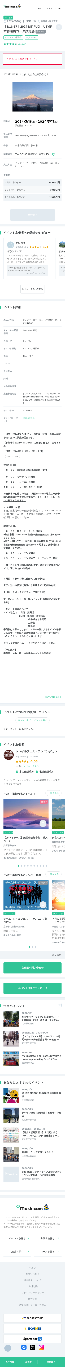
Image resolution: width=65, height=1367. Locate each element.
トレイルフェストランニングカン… (38, 751)
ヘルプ (32, 1267)
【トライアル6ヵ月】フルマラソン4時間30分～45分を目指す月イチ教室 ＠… (41, 1038)
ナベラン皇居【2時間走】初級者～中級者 (41, 1114)
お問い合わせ (32, 1274)
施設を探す (17, 1251)
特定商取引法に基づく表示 (32, 1305)
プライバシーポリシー (32, 1292)
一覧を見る (53, 793)
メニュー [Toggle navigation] (57, 6)
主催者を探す (47, 1238)
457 (29, 766)
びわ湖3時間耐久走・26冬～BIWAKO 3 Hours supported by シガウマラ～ (41, 1058)
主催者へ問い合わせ (33, 967)
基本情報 (10, 1362)
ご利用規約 (32, 1286)
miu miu (20, 242)
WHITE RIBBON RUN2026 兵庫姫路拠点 (41, 1094)
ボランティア (14, 251)
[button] (18, 866)
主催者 (28, 1362)
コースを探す (47, 1251)
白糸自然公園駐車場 (27, 470)
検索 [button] (39, 6)
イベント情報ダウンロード (32, 988)
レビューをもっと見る (32, 289)
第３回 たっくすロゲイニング (37, 1152)
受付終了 (51, 1362)
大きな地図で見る (53, 696)
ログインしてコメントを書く (32, 720)
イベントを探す (17, 1238)
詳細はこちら (29, 418)
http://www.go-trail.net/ (27, 756)
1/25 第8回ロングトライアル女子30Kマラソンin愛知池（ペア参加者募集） (41, 1173)
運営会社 (32, 1299)
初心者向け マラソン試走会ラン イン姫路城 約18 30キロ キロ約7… (41, 1018)
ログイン (48, 6)
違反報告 (57, 955)
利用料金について (33, 1280)
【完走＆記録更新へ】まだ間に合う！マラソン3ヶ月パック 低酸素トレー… (41, 1134)
